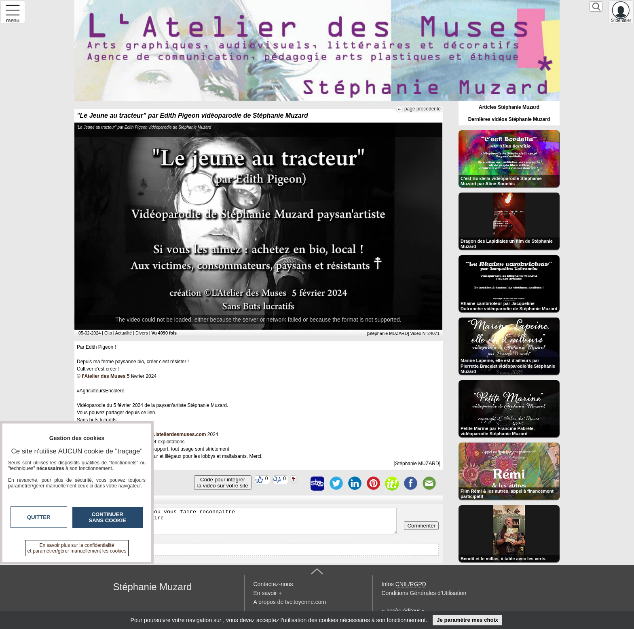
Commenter (421, 526)
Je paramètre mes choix (467, 620)
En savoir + (268, 593)
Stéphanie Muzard (152, 586)
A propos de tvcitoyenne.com (290, 602)
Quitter (39, 517)
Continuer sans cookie (107, 517)
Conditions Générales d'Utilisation (424, 593)
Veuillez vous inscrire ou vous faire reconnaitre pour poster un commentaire (237, 521)
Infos (404, 584)
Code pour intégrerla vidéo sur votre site (222, 483)
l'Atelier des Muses (103, 376)
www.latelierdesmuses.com (174, 434)
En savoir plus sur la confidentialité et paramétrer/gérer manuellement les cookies (77, 548)
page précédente (422, 109)
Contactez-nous (273, 584)
